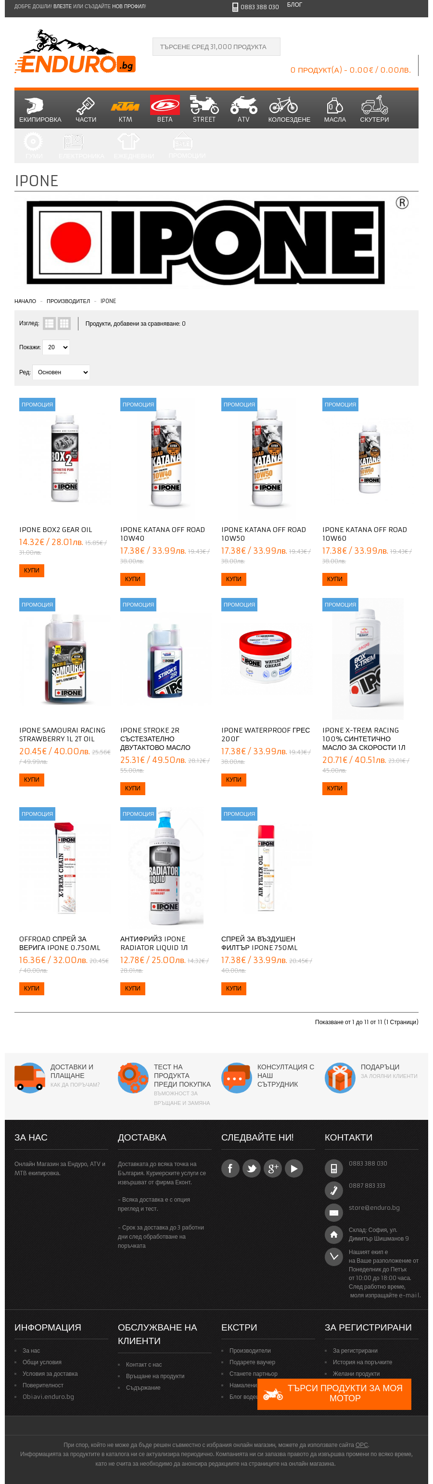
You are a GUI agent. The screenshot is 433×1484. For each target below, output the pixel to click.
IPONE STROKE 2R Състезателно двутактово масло (155, 739)
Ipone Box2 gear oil (55, 529)
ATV (244, 109)
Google (273, 1168)
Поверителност (43, 1385)
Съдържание (143, 1387)
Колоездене (289, 109)
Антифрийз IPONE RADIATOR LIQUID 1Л (154, 943)
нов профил (128, 6)
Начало (25, 301)
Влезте (62, 6)
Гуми (34, 145)
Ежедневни (134, 145)
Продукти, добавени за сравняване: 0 (136, 323)
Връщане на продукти (155, 1376)
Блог (295, 4)
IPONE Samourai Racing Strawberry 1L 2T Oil (62, 734)
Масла (335, 109)
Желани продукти (356, 1373)
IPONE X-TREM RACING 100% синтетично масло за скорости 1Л (364, 739)
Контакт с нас (144, 1364)
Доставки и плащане (72, 1071)
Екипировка (40, 109)
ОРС (362, 1444)
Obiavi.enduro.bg (48, 1396)
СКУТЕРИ (375, 109)
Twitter (251, 1168)
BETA (165, 109)
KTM (125, 109)
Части (86, 109)
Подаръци (380, 1067)
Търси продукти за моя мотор (332, 1394)
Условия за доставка (50, 1373)
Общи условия (42, 1362)
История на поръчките (362, 1362)
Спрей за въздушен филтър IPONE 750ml (259, 943)
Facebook (230, 1168)
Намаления (244, 1385)
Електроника (81, 145)
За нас (31, 1350)
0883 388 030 (260, 7)
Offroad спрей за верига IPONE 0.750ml (59, 943)
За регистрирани (355, 1350)
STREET (204, 109)
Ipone (108, 301)
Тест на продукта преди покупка (182, 1076)
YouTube (294, 1168)
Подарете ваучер (252, 1362)
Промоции (186, 145)
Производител (68, 301)
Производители (250, 1350)
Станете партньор (253, 1373)
